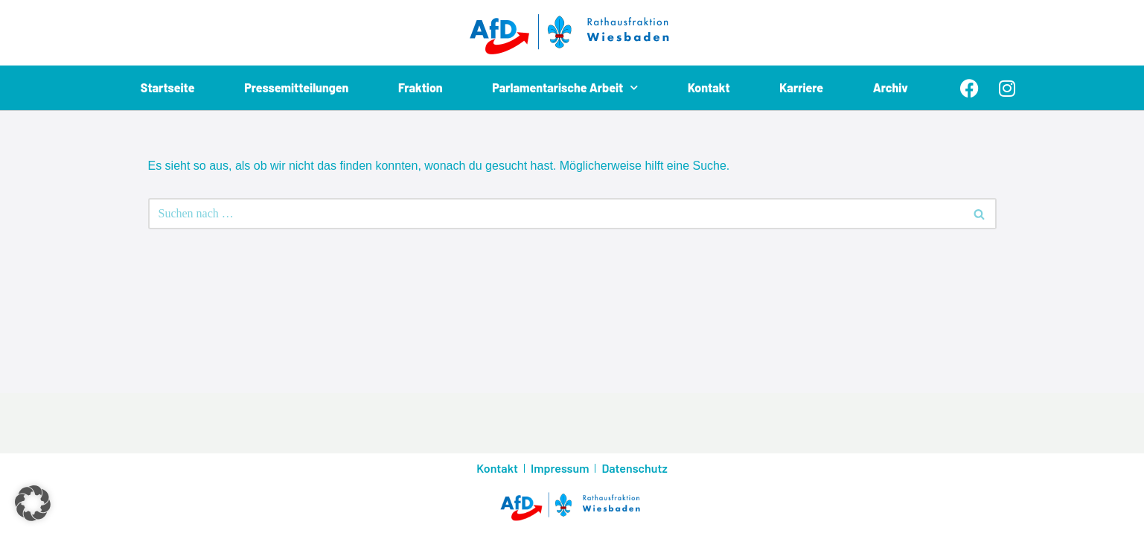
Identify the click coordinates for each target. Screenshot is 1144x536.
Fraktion (420, 87)
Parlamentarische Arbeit (565, 88)
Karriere (801, 87)
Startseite (168, 87)
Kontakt (709, 87)
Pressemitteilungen (296, 87)
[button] (32, 503)
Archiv (890, 87)
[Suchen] (555, 213)
